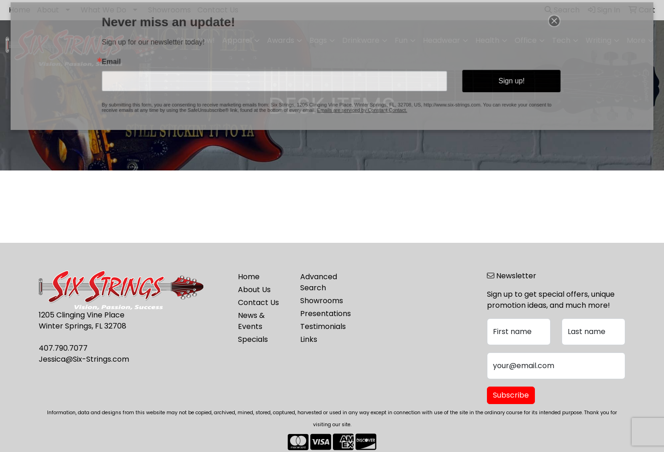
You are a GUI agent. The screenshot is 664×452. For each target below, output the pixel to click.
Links (308, 339)
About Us (254, 289)
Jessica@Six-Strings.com (84, 359)
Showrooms (321, 300)
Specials (253, 339)
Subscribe (511, 395)
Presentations (325, 313)
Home (249, 276)
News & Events (251, 321)
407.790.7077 (63, 348)
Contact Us (258, 302)
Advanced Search (318, 282)
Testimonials (323, 326)
